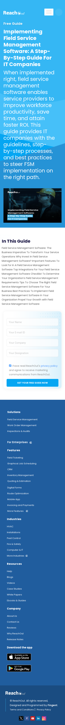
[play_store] (32, 669)
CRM (9, 469)
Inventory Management (20, 475)
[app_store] (32, 658)
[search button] (58, 12)
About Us (12, 616)
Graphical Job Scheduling (21, 463)
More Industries (15, 555)
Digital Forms (14, 487)
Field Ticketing (15, 457)
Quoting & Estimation (19, 481)
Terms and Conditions (22, 709)
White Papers (14, 594)
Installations (13, 532)
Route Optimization (18, 493)
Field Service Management (22, 419)
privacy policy (49, 366)
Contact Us (13, 621)
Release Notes (15, 639)
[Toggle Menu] (49, 12)
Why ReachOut (15, 633)
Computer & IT (15, 550)
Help (9, 571)
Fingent (52, 705)
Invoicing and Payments (20, 505)
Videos (11, 583)
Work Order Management (21, 425)
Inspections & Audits (18, 431)
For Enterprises (17, 442)
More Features (15, 511)
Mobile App (13, 499)
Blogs (10, 577)
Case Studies (14, 588)
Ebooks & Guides (16, 600)
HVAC (10, 526)
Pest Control (14, 538)
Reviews (11, 627)
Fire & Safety (14, 544)
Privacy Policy (44, 709)
